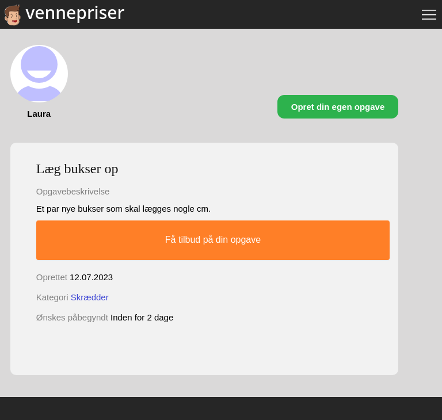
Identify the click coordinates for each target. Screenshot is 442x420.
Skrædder (90, 297)
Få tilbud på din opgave (213, 240)
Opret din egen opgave (338, 107)
